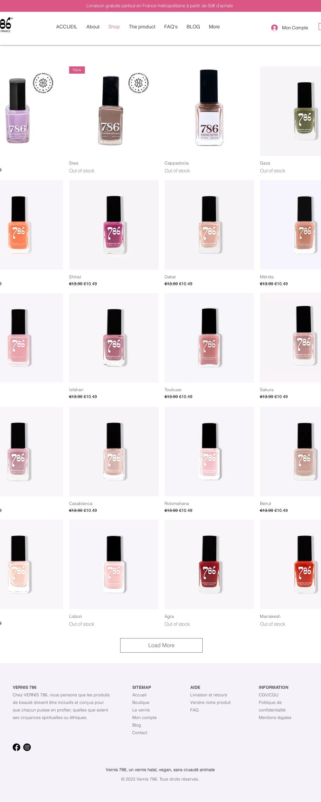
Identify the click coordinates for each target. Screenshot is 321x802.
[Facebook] (16, 747)
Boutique (140, 702)
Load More (161, 645)
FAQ (194, 710)
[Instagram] (27, 747)
